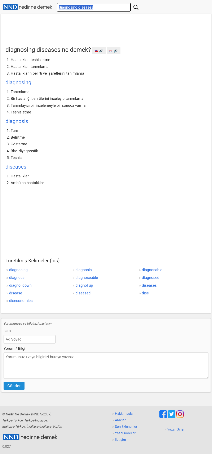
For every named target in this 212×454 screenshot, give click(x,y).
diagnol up (84, 285)
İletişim (120, 440)
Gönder (14, 386)
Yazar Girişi (175, 429)
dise (145, 293)
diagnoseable (86, 277)
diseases (15, 167)
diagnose (16, 277)
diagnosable (152, 270)
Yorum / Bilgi (14, 348)
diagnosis (16, 121)
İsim (7, 330)
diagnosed (150, 277)
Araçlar (120, 420)
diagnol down (20, 285)
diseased (82, 293)
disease (15, 293)
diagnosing (18, 82)
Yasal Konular (125, 433)
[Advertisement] (106, 28)
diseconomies (20, 300)
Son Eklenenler (126, 427)
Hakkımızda (124, 414)
